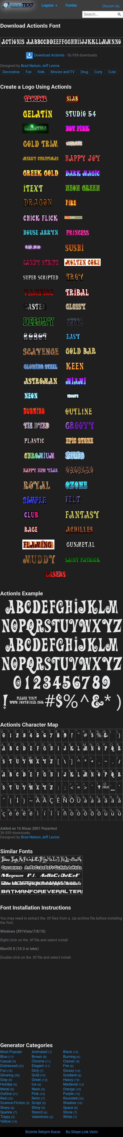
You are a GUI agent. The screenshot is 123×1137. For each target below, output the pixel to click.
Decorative (11, 72)
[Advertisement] (61, 1000)
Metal (7, 1089)
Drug (84, 72)
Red (6, 1098)
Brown (39, 1056)
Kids (41, 72)
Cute (112, 72)
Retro (38, 1098)
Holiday (8, 1084)
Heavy (71, 1080)
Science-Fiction (15, 1103)
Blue (7, 1056)
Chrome (41, 1061)
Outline (9, 1094)
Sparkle (8, 1112)
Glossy (71, 1070)
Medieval (73, 1084)
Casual (8, 1061)
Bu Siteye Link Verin (82, 1132)
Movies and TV (62, 72)
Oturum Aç (111, 6)
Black (70, 1052)
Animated (42, 1052)
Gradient (72, 1075)
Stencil (39, 1112)
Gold (39, 1075)
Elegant (41, 1066)
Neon (38, 1089)
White (70, 1117)
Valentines (42, 1117)
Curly (98, 72)
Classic (71, 1061)
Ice (36, 1084)
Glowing (10, 1075)
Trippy (7, 1117)
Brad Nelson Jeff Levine (40, 66)
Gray (6, 1080)
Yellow (8, 1121)
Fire (68, 1066)
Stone (70, 1112)
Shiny (38, 1107)
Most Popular (11, 1052)
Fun (29, 72)
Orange (72, 1089)
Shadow (72, 1103)
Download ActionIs (45, 55)
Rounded (73, 1098)
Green (40, 1080)
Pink (38, 1094)
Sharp (7, 1107)
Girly (38, 1070)
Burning (71, 1056)
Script (39, 1103)
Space (70, 1107)
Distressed (12, 1066)
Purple (71, 1094)
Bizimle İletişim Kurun (42, 1132)
